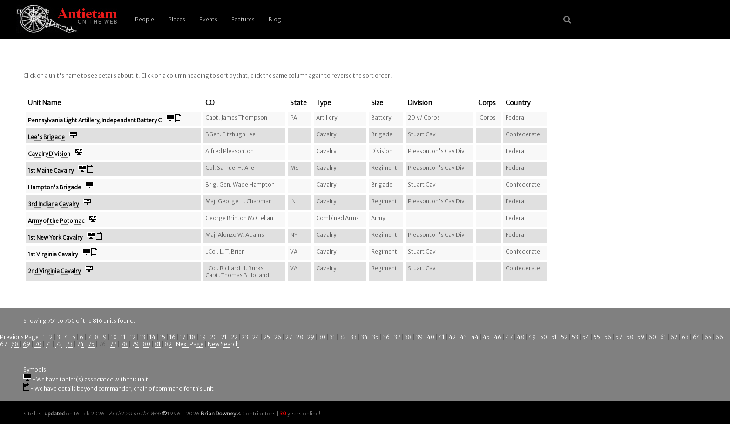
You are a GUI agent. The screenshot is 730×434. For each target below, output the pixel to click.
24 (255, 337)
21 (224, 337)
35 (375, 337)
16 (172, 337)
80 (146, 344)
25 (267, 337)
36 (386, 337)
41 (442, 337)
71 (48, 344)
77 (113, 344)
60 (652, 337)
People (144, 19)
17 (182, 337)
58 (629, 337)
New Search (223, 344)
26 (277, 337)
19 (203, 337)
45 (486, 337)
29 (310, 337)
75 (91, 344)
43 (463, 337)
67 (3, 344)
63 (685, 337)
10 (114, 337)
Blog (275, 19)
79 (135, 344)
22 (234, 337)
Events (208, 19)
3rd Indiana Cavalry (53, 203)
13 (142, 337)
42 (452, 337)
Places (176, 19)
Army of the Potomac (56, 220)
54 (585, 337)
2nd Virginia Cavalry (54, 270)
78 (124, 344)
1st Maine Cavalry (51, 170)
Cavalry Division (49, 153)
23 (245, 337)
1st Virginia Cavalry (53, 254)
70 (37, 344)
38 (408, 337)
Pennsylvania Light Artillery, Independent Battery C (95, 120)
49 (532, 337)
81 (158, 344)
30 (321, 337)
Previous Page (19, 337)
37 (397, 337)
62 (673, 337)
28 (299, 337)
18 (192, 337)
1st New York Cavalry (55, 237)
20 (213, 337)
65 (707, 337)
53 (575, 337)
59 (640, 337)
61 (663, 337)
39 (419, 337)
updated (54, 413)
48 (520, 337)
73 (69, 344)
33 (353, 337)
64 (696, 337)
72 (58, 344)
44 (475, 337)
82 (168, 344)
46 (497, 337)
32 (342, 337)
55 (597, 337)
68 (15, 344)
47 (509, 337)
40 (430, 337)
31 (332, 337)
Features (243, 19)
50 (543, 337)
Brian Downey (218, 413)
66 (719, 337)
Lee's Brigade (46, 137)
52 (564, 337)
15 (162, 337)
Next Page (189, 344)
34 (364, 337)
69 (26, 344)
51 (554, 337)
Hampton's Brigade (54, 187)
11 (123, 337)
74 (80, 344)
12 (132, 337)
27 (288, 337)
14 (152, 337)
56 (607, 337)
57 (618, 337)
